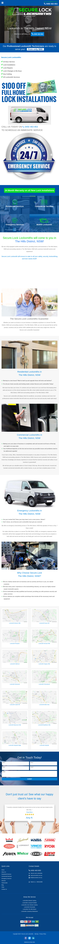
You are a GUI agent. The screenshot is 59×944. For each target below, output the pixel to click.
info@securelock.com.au (36, 877)
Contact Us (4, 889)
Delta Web (32, 942)
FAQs (3, 887)
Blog (3, 885)
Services (4, 880)
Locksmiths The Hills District (29, 909)
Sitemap (36, 934)
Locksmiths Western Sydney (29, 900)
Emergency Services (6, 878)
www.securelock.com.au (35, 875)
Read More (29, 812)
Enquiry (4, 771)
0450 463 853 (50, 4)
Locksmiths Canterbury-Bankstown (29, 911)
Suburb (32, 767)
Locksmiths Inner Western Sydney (29, 905)
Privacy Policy (42, 934)
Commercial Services (7, 876)
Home (3, 869)
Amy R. (29, 818)
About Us (4, 872)
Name (4, 762)
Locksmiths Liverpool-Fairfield (29, 902)
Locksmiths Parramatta (29, 907)
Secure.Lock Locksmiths (27, 934)
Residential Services (6, 874)
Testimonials (4, 882)
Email (4, 767)
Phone (32, 762)
